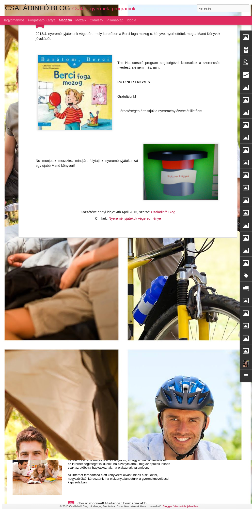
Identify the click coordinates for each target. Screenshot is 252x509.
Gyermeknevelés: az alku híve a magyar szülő (117, 448)
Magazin (65, 20)
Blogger (167, 506)
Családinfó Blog (163, 139)
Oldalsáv (96, 20)
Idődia (131, 20)
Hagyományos (13, 20)
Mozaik (80, 20)
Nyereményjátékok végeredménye (135, 145)
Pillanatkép (115, 20)
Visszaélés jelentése (185, 506)
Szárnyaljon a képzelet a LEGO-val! (108, 336)
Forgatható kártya (41, 20)
